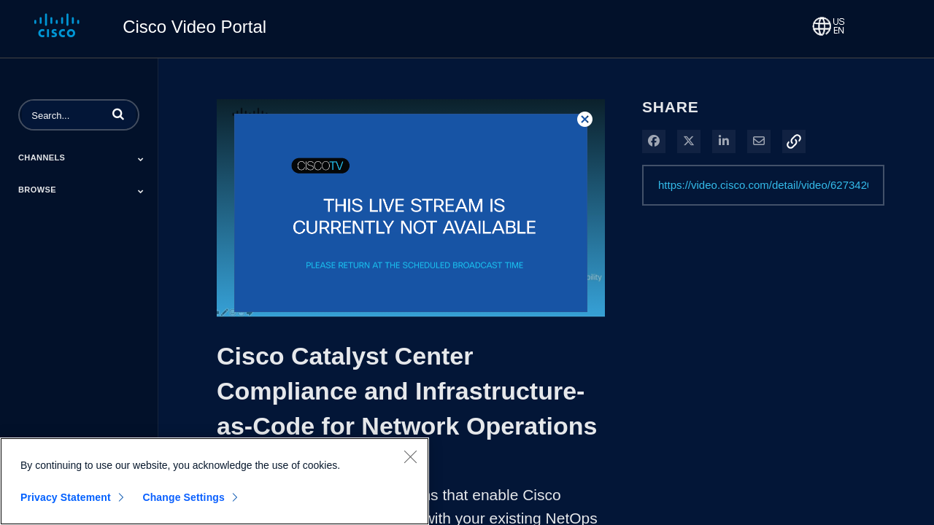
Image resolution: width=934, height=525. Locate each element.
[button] (118, 114)
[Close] (410, 456)
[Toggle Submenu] (141, 158)
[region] (214, 481)
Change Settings (183, 497)
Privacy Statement (65, 497)
